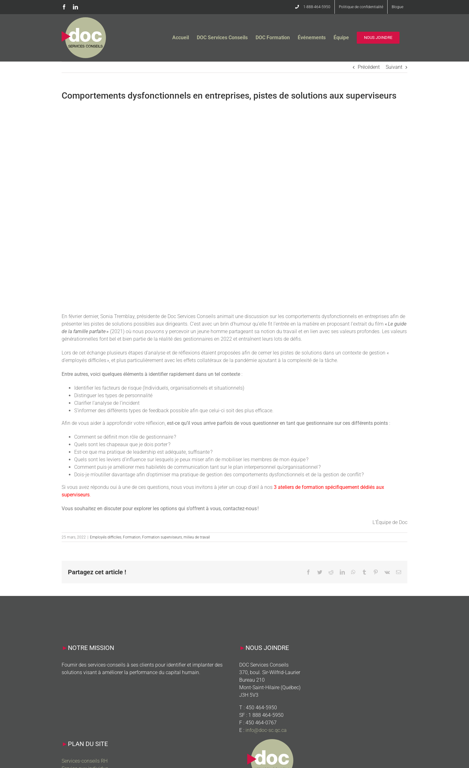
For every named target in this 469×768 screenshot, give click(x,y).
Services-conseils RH (85, 761)
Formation (132, 537)
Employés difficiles (105, 537)
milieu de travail (197, 537)
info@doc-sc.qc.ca (266, 730)
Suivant (394, 67)
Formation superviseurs (162, 537)
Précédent (369, 67)
